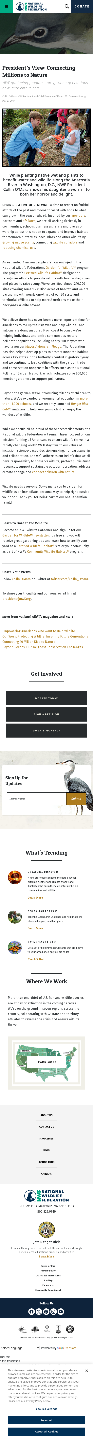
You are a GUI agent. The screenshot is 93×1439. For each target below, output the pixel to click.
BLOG (46, 1150)
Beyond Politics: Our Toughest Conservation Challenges (43, 647)
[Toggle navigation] (6, 6)
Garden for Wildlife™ (61, 268)
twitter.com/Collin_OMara (69, 579)
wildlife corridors (65, 242)
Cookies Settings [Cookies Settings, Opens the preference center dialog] (46, 1409)
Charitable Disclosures (48, 1275)
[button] (76, 798)
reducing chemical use (18, 248)
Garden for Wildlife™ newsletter (25, 535)
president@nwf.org (16, 599)
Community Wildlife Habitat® (48, 551)
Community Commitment (48, 1290)
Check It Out (36, 959)
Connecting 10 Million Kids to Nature (28, 642)
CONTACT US (46, 1126)
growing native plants (18, 242)
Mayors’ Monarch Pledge (43, 346)
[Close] (86, 1370)
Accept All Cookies (46, 1431)
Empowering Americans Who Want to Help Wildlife (38, 631)
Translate (66, 1348)
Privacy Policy (48, 1271)
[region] (46, 1401)
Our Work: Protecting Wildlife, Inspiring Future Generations (45, 636)
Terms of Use (48, 1266)
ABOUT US (47, 1115)
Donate (81, 6)
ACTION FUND (46, 1162)
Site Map (48, 1280)
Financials (48, 1285)
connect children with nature (53, 472)
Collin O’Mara (21, 579)
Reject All (46, 1420)
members (78, 215)
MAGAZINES (47, 1138)
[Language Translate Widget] (20, 1348)
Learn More (35, 897)
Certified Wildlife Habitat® (43, 273)
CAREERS (46, 1173)
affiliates (29, 221)
